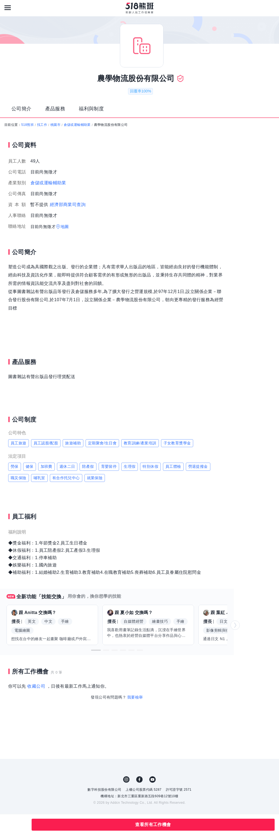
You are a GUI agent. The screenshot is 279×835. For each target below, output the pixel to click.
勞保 (15, 466)
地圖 (64, 226)
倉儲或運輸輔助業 (77, 125)
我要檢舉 (135, 697)
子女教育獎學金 (177, 443)
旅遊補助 (73, 443)
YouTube (152, 779)
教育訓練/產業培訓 (140, 443)
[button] (96, 650)
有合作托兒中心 (66, 478)
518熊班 (27, 125)
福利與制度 (91, 108)
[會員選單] (271, 7)
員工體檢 (173, 466)
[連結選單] (7, 7)
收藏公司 (36, 686)
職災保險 (18, 478)
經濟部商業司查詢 (68, 204)
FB (139, 779)
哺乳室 (39, 478)
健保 (30, 466)
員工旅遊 (18, 443)
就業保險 (95, 478)
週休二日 (67, 466)
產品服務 (55, 108)
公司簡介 (21, 108)
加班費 (46, 466)
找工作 (42, 125)
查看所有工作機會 (153, 824)
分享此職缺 (21, 824)
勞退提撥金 (198, 466)
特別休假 (150, 466)
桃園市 (55, 125)
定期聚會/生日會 (102, 443)
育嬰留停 (109, 466)
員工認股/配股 (46, 443)
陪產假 (88, 466)
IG (126, 779)
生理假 (129, 466)
